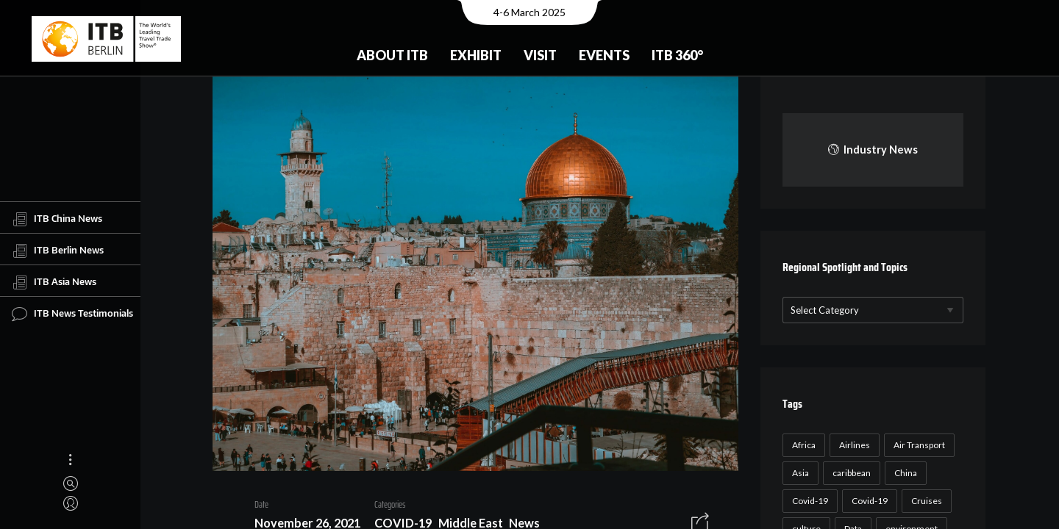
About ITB (392, 55)
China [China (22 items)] (903, 472)
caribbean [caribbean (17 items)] (849, 472)
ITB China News (57, 219)
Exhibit (476, 55)
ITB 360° (677, 55)
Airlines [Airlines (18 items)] (852, 444)
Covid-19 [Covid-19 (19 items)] (867, 500)
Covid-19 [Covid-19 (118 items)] (808, 500)
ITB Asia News (54, 282)
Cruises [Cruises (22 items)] (924, 500)
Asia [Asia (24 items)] (798, 472)
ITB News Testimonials (72, 314)
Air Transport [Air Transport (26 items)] (917, 444)
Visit (540, 55)
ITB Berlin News (58, 250)
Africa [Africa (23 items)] (801, 444)
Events (604, 55)
